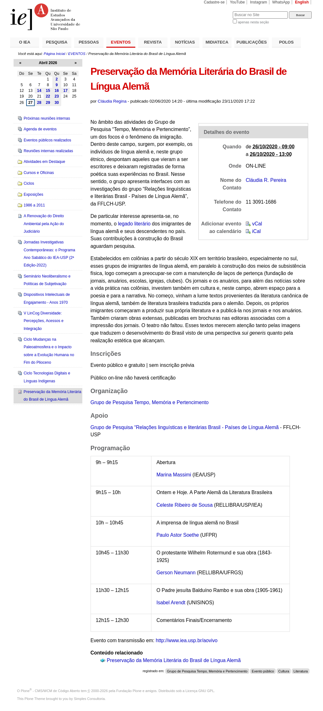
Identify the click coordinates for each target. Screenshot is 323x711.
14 (39, 90)
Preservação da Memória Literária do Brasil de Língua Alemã (174, 660)
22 (48, 96)
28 (39, 102)
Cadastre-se (214, 2)
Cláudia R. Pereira (266, 180)
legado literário (134, 223)
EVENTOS (121, 42)
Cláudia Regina (112, 101)
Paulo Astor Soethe (177, 535)
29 (48, 102)
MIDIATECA (217, 42)
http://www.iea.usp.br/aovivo (187, 640)
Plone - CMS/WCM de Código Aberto (50, 691)
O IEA (24, 42)
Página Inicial (54, 54)
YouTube (237, 2)
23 (57, 96)
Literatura (301, 671)
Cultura (283, 671)
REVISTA (153, 42)
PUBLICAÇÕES (252, 42)
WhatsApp (281, 2)
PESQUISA (57, 42)
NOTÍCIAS (185, 42)
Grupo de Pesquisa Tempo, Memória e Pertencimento (150, 402)
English (302, 2)
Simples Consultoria (89, 699)
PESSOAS (89, 42)
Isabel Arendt (170, 602)
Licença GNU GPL (199, 691)
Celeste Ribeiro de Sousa (184, 505)
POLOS (286, 42)
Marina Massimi (174, 474)
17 (65, 90)
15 (48, 90)
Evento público (263, 671)
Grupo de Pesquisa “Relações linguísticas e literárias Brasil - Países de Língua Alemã (185, 427)
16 (57, 90)
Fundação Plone (129, 691)
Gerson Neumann (176, 572)
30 (57, 102)
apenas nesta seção (253, 22)
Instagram (258, 2)
